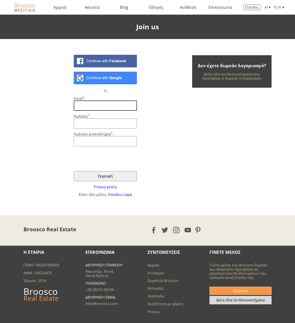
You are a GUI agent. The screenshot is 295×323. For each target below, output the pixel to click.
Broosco (24, 5)
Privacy (154, 311)
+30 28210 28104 (99, 289)
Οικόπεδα (156, 296)
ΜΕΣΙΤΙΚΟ (25, 10)
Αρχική (60, 7)
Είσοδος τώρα (120, 194)
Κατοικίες (156, 288)
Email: (79, 98)
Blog (124, 7)
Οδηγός (156, 7)
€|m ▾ (279, 7)
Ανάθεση (188, 7)
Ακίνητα (92, 7)
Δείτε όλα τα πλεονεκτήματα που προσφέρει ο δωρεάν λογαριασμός (232, 76)
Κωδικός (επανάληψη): (93, 134)
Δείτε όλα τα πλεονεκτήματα (240, 300)
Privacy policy (105, 186)
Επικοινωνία (220, 7)
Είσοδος (252, 7)
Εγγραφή (240, 290)
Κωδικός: (82, 116)
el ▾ (267, 7)
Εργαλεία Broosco (163, 280)
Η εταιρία (156, 272)
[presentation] (108, 158)
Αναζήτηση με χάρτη (165, 303)
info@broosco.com (101, 303)
